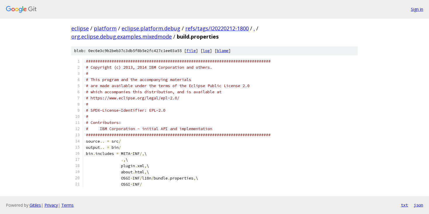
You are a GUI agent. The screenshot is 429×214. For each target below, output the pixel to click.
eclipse (80, 28)
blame (223, 50)
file (191, 50)
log (206, 50)
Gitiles (35, 205)
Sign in (417, 9)
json (418, 205)
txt (404, 205)
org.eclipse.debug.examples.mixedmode (121, 36)
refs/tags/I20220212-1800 (217, 28)
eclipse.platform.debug (151, 28)
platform (105, 28)
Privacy (51, 205)
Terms (67, 205)
